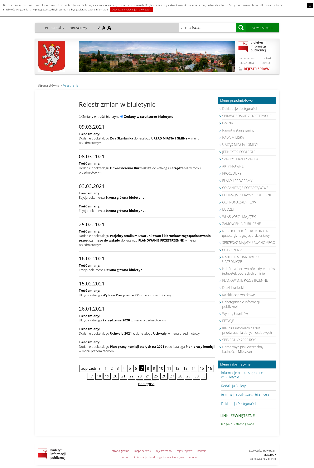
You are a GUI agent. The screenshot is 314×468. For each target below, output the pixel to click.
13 (185, 368)
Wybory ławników (235, 313)
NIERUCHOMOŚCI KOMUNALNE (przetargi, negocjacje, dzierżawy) (246, 233)
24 (148, 375)
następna (146, 383)
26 (164, 375)
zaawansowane (262, 28)
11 (169, 368)
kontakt (266, 58)
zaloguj (193, 457)
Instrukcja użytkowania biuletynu (245, 395)
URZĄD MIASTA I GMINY (240, 144)
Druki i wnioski (233, 287)
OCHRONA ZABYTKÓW (239, 202)
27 (172, 375)
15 (202, 368)
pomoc (266, 63)
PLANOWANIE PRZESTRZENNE (245, 280)
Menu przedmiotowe (236, 100)
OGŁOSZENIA (232, 250)
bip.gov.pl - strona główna (237, 424)
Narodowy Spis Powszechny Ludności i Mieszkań (242, 349)
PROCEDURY (231, 173)
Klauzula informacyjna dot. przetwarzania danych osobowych (247, 330)
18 (99, 375)
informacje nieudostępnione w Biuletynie (159, 457)
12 (177, 368)
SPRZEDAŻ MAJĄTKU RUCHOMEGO (248, 242)
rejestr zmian (246, 63)
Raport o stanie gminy (238, 130)
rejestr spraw (184, 451)
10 (161, 368)
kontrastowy (78, 28)
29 (188, 375)
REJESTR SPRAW (256, 68)
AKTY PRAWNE (233, 166)
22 (131, 375)
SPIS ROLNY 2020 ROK (239, 340)
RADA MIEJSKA (233, 137)
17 (91, 375)
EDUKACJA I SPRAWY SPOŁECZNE (247, 195)
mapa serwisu (247, 58)
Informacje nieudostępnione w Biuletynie (242, 374)
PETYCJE (228, 320)
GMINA (227, 123)
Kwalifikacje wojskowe (238, 295)
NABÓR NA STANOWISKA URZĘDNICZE (241, 259)
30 (196, 375)
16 (210, 368)
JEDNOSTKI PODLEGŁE (239, 152)
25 (156, 375)
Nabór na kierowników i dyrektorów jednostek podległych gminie (248, 270)
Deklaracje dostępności (239, 108)
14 (194, 368)
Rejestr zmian (71, 85)
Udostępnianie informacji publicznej (241, 304)
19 (107, 375)
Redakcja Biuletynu (235, 386)
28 (180, 375)
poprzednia (91, 368)
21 (123, 375)
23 (139, 375)
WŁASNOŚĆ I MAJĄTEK (239, 216)
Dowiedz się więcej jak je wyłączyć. (131, 9)
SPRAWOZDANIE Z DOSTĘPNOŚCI (247, 116)
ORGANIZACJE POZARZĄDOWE (245, 187)
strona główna (120, 451)
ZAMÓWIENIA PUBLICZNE (241, 223)
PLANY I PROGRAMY (237, 180)
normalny (57, 28)
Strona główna (48, 85)
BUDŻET (228, 209)
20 (115, 375)
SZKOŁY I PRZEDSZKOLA (240, 159)
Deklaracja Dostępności (238, 403)
